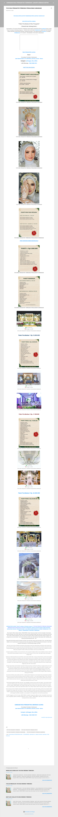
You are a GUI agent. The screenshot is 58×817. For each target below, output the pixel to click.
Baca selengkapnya (47, 780)
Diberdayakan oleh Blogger (29, 811)
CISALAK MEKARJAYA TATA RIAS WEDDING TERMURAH (19, 783)
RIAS (17, 15)
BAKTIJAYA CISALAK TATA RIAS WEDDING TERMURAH (18, 797)
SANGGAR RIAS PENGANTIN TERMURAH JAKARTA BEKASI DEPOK (28, 3)
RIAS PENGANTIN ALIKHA (29, 21)
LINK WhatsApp (24, 715)
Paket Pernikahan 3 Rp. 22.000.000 (29, 493)
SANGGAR (44, 28)
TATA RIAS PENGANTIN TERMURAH (13, 729)
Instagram (23, 712)
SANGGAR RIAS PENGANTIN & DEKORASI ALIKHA (29, 704)
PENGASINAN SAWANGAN (38, 15)
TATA (14, 15)
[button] (51, 8)
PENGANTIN (22, 15)
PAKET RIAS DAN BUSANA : (29, 67)
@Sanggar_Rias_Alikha (31, 60)
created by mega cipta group (46, 717)
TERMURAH (28, 15)
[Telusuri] (53, 3)
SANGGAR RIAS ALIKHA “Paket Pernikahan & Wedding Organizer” (19, 626)
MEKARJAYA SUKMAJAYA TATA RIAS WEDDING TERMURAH (20, 770)
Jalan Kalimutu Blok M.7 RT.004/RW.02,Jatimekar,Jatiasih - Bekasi (29, 58)
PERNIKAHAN (17, 32)
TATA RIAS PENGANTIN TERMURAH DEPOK (29, 729)
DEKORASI (44, 31)
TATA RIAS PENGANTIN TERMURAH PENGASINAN (16, 732)
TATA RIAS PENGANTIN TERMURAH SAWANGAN (36, 732)
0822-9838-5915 (33, 63)
